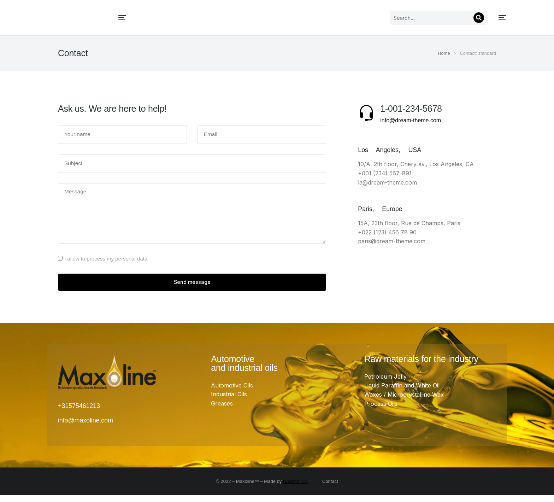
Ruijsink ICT (295, 487)
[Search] (407, 17)
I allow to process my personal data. (106, 264)
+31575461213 (79, 412)
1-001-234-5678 (411, 108)
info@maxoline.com (85, 426)
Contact (330, 487)
